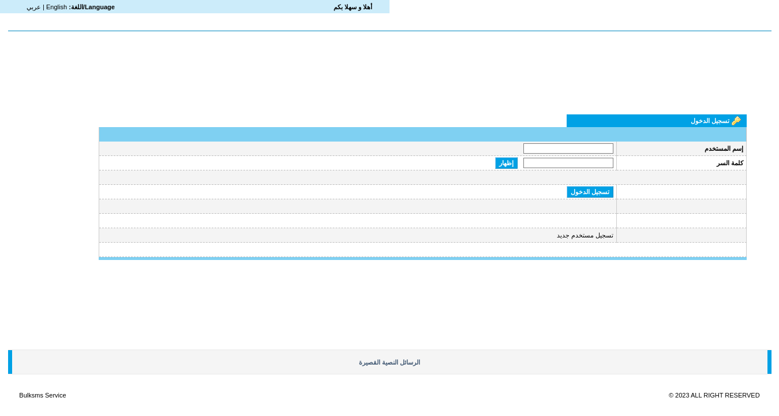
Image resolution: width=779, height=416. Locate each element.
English (56, 6)
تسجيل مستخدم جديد (585, 235)
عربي (34, 6)
